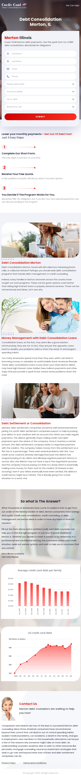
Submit (40, 116)
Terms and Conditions (34, 762)
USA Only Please (10, 556)
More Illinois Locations (13, 553)
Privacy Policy (9, 762)
